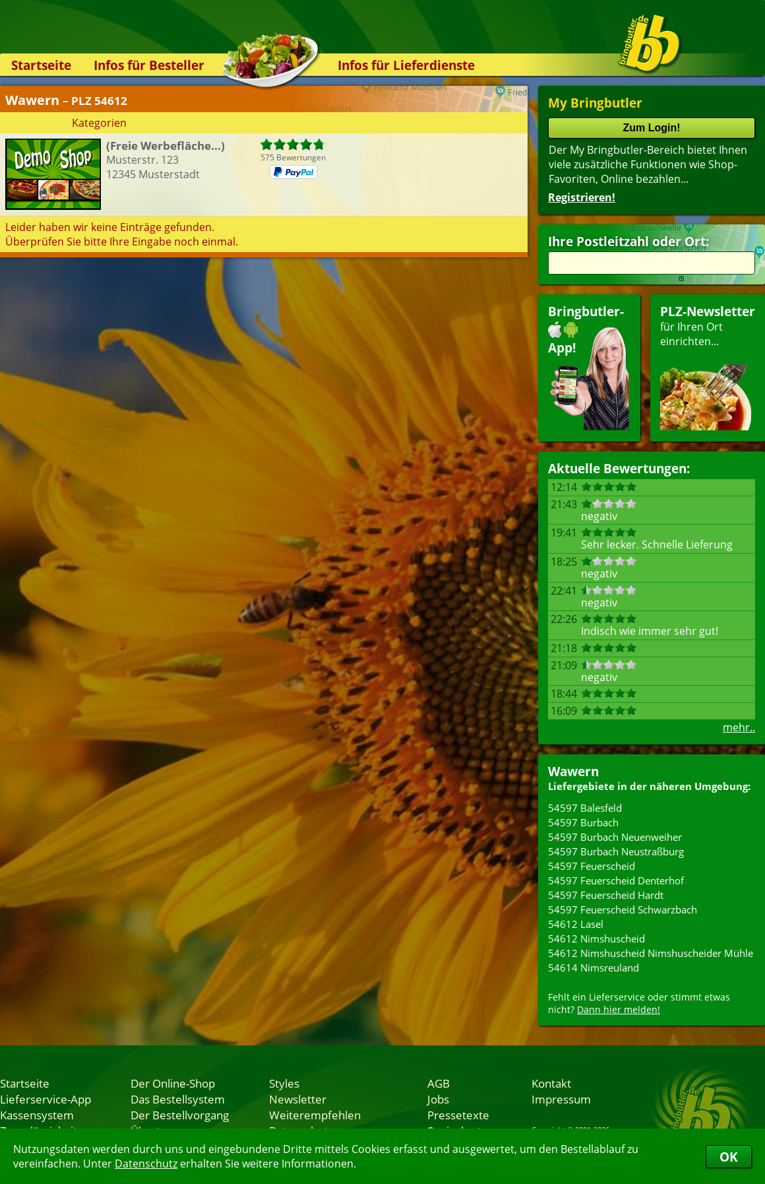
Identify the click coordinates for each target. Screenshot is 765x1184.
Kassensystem (37, 1115)
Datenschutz (146, 1163)
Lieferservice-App (45, 1099)
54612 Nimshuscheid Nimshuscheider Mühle (650, 953)
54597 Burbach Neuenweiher (615, 836)
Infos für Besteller (149, 65)
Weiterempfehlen (315, 1115)
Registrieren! (581, 197)
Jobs (438, 1099)
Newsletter (297, 1099)
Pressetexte (458, 1115)
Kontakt (551, 1083)
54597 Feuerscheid (591, 865)
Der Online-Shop (173, 1083)
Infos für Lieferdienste (406, 65)
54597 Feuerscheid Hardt (605, 895)
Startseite (41, 65)
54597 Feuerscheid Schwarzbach (622, 909)
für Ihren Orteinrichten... (707, 366)
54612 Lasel (575, 924)
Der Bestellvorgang (180, 1115)
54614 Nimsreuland (593, 967)
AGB (438, 1083)
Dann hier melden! (618, 1009)
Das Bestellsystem (178, 1099)
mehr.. (739, 727)
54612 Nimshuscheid (596, 938)
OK (728, 1156)
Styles (284, 1083)
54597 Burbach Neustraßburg (616, 851)
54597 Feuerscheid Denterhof (616, 880)
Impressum (561, 1099)
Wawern (573, 771)
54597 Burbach (583, 822)
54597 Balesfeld (585, 807)
